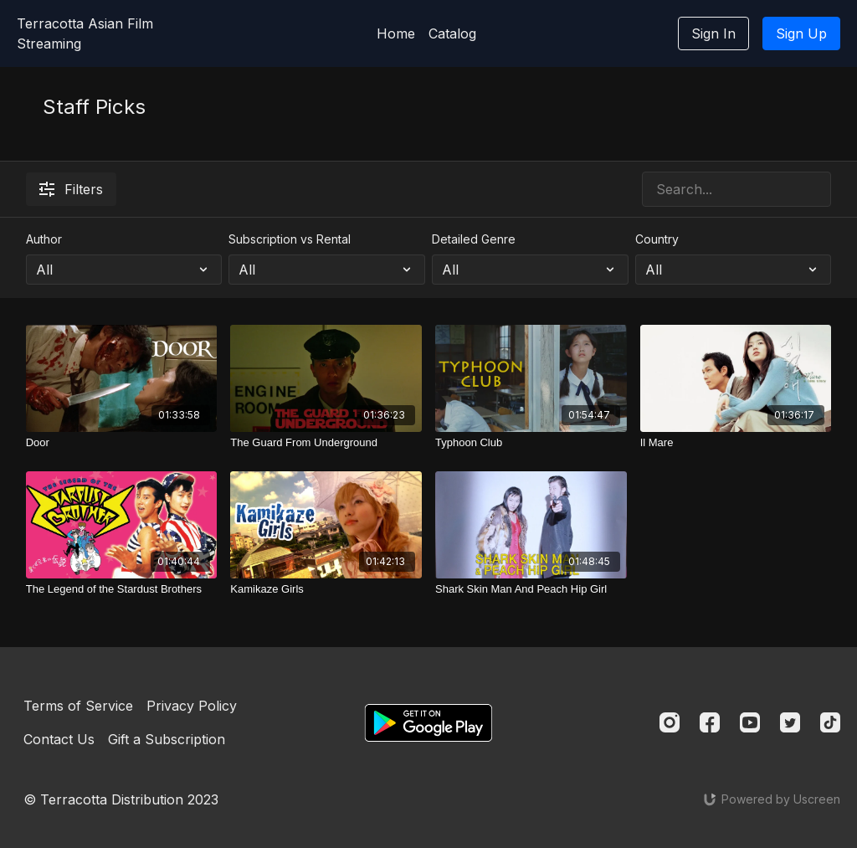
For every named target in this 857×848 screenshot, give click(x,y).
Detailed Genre (474, 239)
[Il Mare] (736, 442)
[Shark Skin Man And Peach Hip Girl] (531, 589)
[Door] (122, 442)
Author (44, 239)
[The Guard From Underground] (326, 442)
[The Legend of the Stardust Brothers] (122, 589)
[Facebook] (710, 722)
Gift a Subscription (166, 739)
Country (657, 239)
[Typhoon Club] (531, 442)
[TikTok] (830, 722)
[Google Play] (428, 723)
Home (396, 33)
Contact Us (59, 739)
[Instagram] (669, 722)
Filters (71, 189)
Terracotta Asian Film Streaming (85, 33)
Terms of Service (78, 705)
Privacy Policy (191, 705)
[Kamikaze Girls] (326, 589)
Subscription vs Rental (289, 239)
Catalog (452, 33)
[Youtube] (750, 722)
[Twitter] (790, 722)
